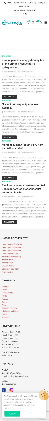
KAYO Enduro (7, 263)
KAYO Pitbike (7, 260)
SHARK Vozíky (8, 266)
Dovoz (4, 290)
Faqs (22, 43)
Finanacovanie (8, 293)
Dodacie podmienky (10, 308)
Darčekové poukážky (10, 269)
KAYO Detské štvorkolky (11, 257)
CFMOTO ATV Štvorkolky (12, 244)
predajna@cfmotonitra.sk (24, 10)
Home (15, 43)
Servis (4, 302)
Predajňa (5, 287)
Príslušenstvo (7, 272)
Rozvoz (5, 299)
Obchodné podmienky (10, 311)
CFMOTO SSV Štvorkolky (12, 250)
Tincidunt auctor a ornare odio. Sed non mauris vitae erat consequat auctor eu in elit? (23, 189)
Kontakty (5, 317)
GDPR (4, 314)
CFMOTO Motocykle (10, 254)
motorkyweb (8, 71)
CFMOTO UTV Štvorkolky (12, 247)
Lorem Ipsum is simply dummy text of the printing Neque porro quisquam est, (23, 64)
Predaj (4, 296)
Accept (12, 414)
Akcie (4, 305)
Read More (9, 97)
